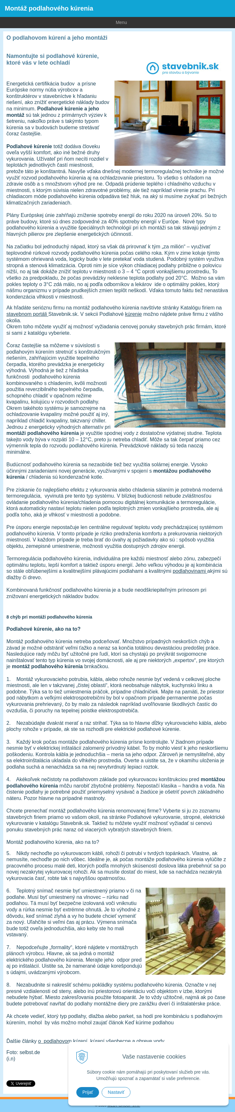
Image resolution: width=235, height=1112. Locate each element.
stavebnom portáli (27, 314)
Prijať (87, 1092)
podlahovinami (190, 571)
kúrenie (133, 314)
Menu (63, 22)
